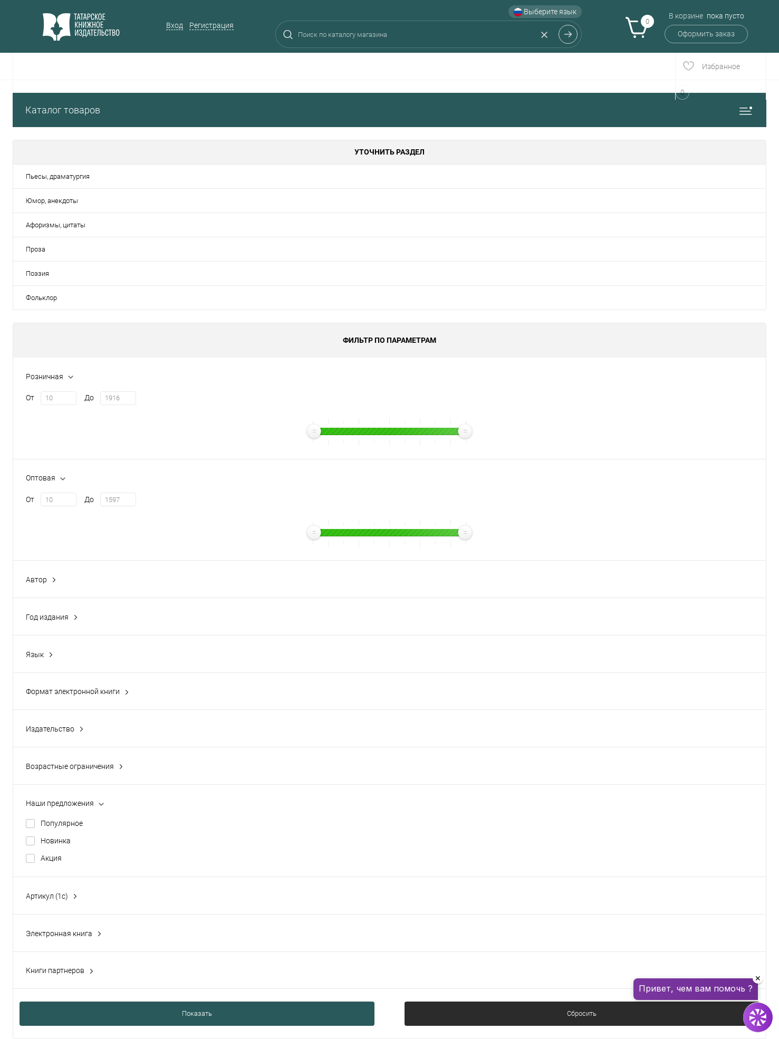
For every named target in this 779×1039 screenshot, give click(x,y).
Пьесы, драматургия (58, 176)
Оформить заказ (706, 34)
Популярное (62, 823)
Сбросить (582, 1013)
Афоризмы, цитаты (55, 225)
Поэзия (37, 273)
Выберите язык (545, 11)
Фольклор (41, 298)
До (89, 397)
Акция (51, 858)
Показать (197, 1013)
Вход (174, 25)
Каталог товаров (389, 110)
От (30, 397)
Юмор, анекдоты (52, 201)
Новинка (56, 840)
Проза (35, 249)
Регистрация (211, 25)
